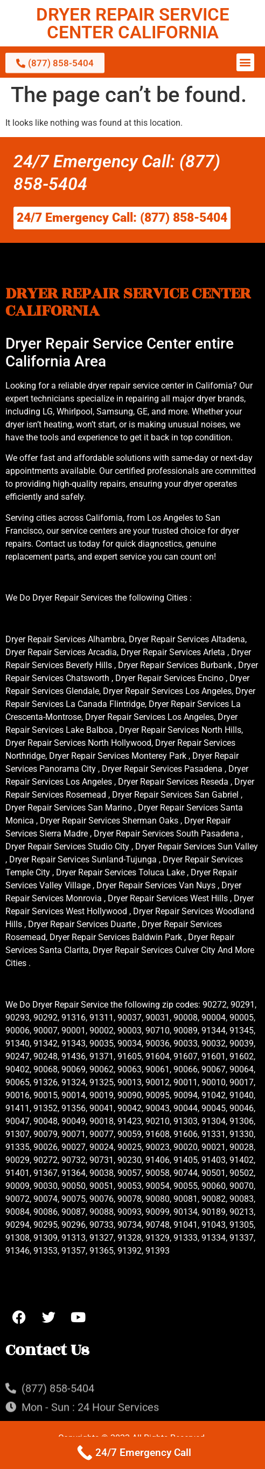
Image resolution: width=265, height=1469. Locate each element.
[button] (245, 62)
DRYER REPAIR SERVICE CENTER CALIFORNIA (132, 23)
